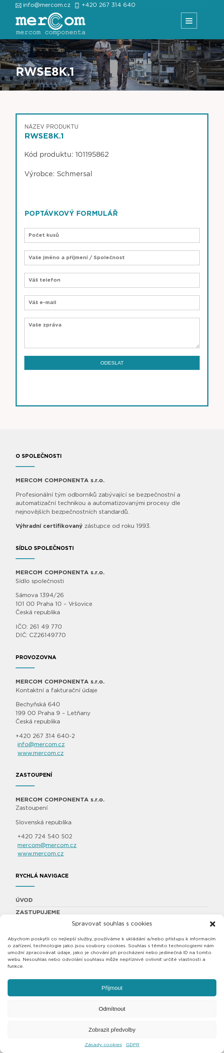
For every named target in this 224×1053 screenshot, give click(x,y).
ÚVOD (24, 900)
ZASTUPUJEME (38, 912)
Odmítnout (111, 1008)
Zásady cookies (103, 1044)
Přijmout (112, 987)
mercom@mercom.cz (46, 845)
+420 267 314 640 (108, 5)
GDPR (133, 1044)
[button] (212, 924)
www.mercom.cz (40, 753)
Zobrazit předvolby (112, 1029)
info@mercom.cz (46, 5)
